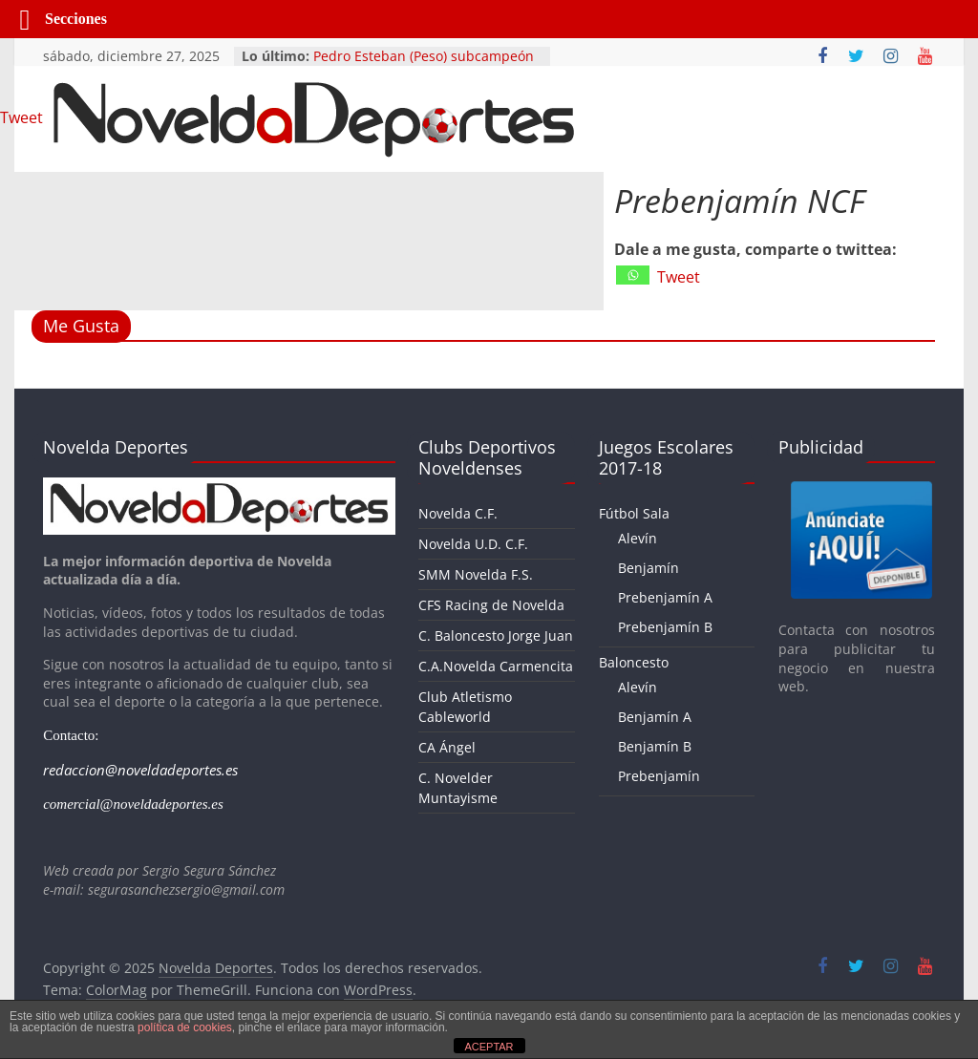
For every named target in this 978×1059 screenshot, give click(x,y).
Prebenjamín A (665, 597)
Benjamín (648, 568)
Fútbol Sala (634, 513)
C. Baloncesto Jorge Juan (495, 635)
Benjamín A (654, 717)
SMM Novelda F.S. (475, 574)
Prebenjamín (659, 776)
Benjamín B (654, 746)
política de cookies (185, 1027)
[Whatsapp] (632, 275)
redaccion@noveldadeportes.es (140, 769)
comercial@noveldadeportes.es (133, 804)
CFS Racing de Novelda (491, 605)
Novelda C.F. (458, 513)
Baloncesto (634, 662)
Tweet (678, 276)
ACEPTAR (488, 1046)
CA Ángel (447, 747)
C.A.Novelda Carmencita (495, 666)
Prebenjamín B (665, 627)
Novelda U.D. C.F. (473, 544)
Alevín (637, 538)
